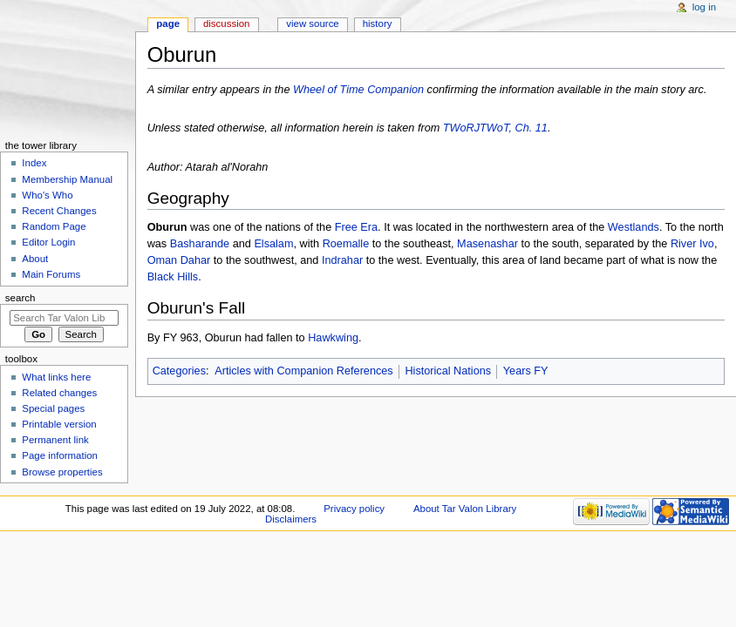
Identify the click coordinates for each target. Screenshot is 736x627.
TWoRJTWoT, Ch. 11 (495, 128)
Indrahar (342, 260)
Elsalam (273, 244)
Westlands (633, 227)
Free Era (356, 227)
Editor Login (48, 242)
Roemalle (346, 244)
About (35, 258)
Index (34, 163)
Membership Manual (67, 179)
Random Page (53, 226)
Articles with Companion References (304, 371)
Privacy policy (354, 508)
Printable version (59, 424)
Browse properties (62, 472)
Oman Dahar (179, 260)
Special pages (53, 408)
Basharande (199, 244)
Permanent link (55, 440)
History (377, 23)
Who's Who (47, 195)
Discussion (226, 23)
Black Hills (173, 277)
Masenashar (487, 244)
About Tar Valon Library (464, 508)
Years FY (526, 371)
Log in (704, 7)
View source (312, 23)
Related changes (59, 393)
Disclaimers (291, 519)
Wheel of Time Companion (358, 90)
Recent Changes (59, 211)
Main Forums (51, 274)
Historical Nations (448, 371)
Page (168, 23)
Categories (179, 371)
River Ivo (692, 244)
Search (20, 298)
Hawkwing (333, 338)
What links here (56, 377)
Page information (60, 455)
